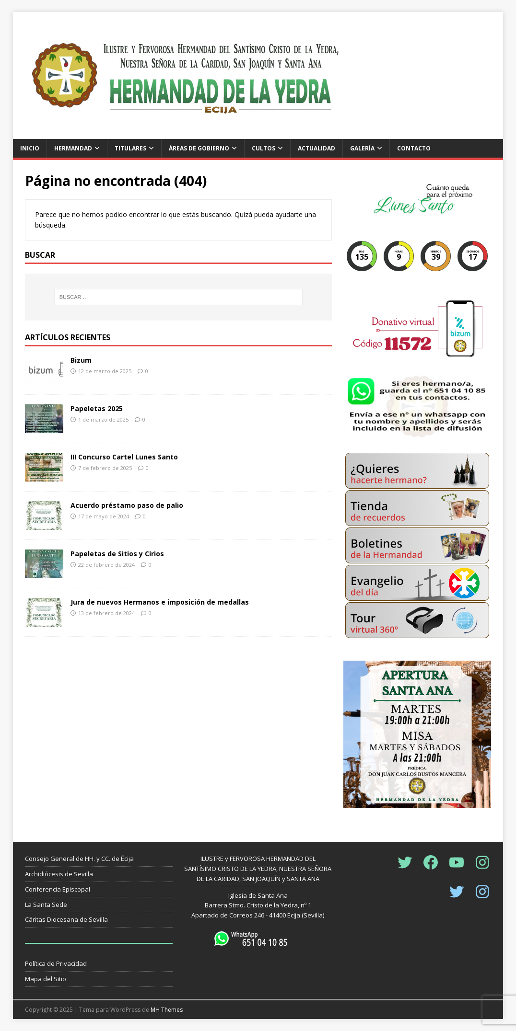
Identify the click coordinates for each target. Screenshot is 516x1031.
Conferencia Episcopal (57, 889)
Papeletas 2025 (96, 408)
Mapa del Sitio (45, 978)
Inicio (29, 148)
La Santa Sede (46, 904)
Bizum (81, 360)
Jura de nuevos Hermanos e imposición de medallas (159, 602)
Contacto (414, 148)
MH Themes (167, 1010)
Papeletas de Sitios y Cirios (117, 553)
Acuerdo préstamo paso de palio (126, 505)
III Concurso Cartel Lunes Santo (124, 456)
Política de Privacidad (56, 963)
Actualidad (316, 148)
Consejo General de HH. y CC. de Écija (79, 858)
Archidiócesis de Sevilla (59, 874)
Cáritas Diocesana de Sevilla (66, 919)
